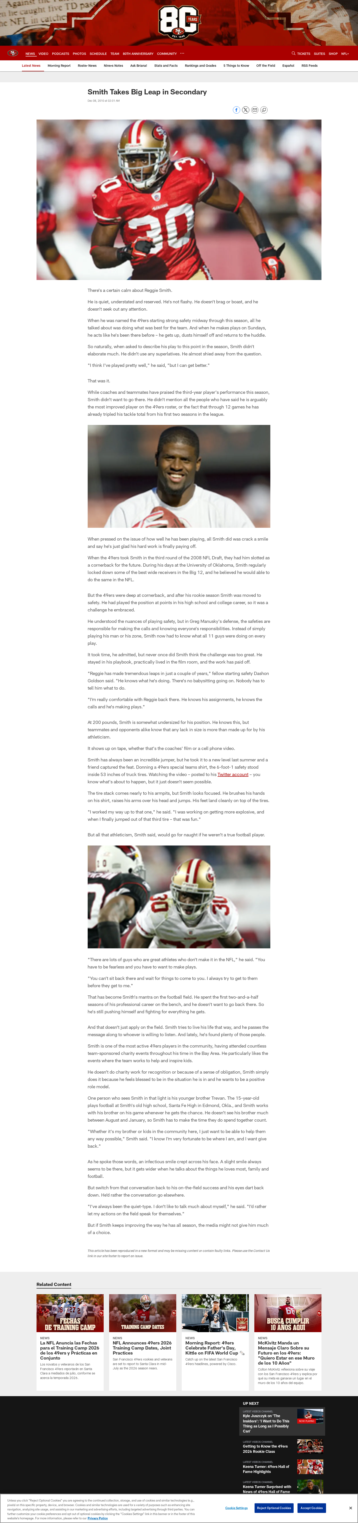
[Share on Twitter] (245, 112)
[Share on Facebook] (236, 112)
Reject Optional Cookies (274, 1508)
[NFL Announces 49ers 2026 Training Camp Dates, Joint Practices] (142, 1335)
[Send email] (254, 112)
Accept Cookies (312, 1508)
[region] (179, 1508)
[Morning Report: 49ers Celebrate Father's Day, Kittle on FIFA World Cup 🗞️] (215, 1332)
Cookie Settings (236, 1508)
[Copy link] (264, 110)
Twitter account (233, 774)
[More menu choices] (182, 53)
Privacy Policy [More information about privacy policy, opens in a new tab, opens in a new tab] (98, 1518)
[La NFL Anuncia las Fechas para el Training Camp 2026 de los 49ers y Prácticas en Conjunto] (70, 1339)
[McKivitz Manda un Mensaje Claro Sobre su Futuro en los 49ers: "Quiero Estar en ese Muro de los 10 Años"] (287, 1342)
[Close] (351, 1508)
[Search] (293, 53)
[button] (282, 1421)
